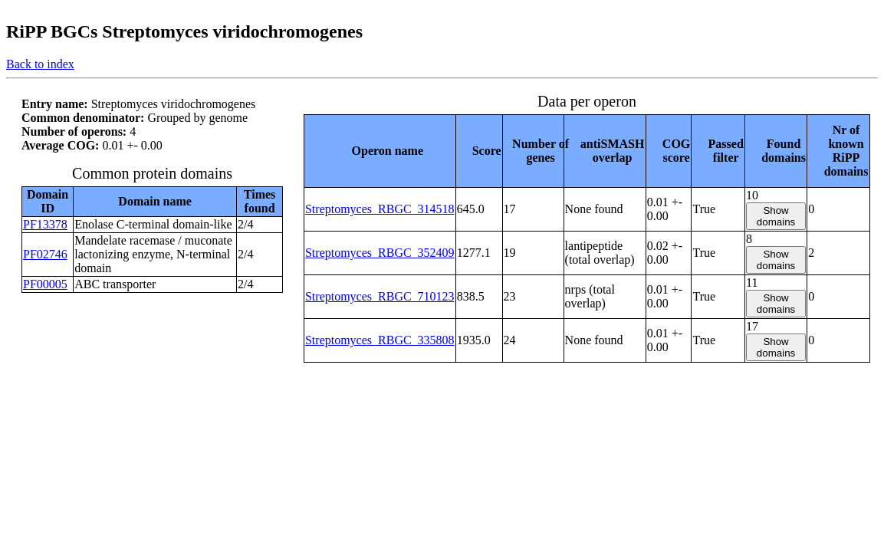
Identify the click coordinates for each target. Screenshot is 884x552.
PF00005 (45, 284)
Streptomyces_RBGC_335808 (380, 340)
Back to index (40, 64)
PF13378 (45, 224)
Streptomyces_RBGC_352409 (380, 252)
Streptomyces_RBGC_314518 (380, 208)
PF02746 (45, 254)
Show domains (776, 216)
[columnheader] (379, 150)
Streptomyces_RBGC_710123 (380, 296)
